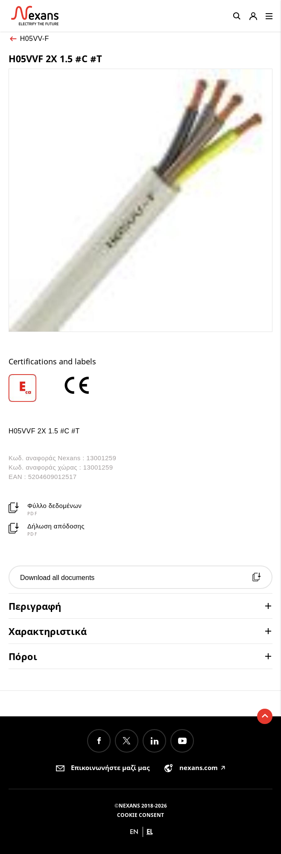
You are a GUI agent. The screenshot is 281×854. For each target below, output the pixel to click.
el (149, 832)
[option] (35, 388)
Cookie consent (140, 815)
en (134, 832)
